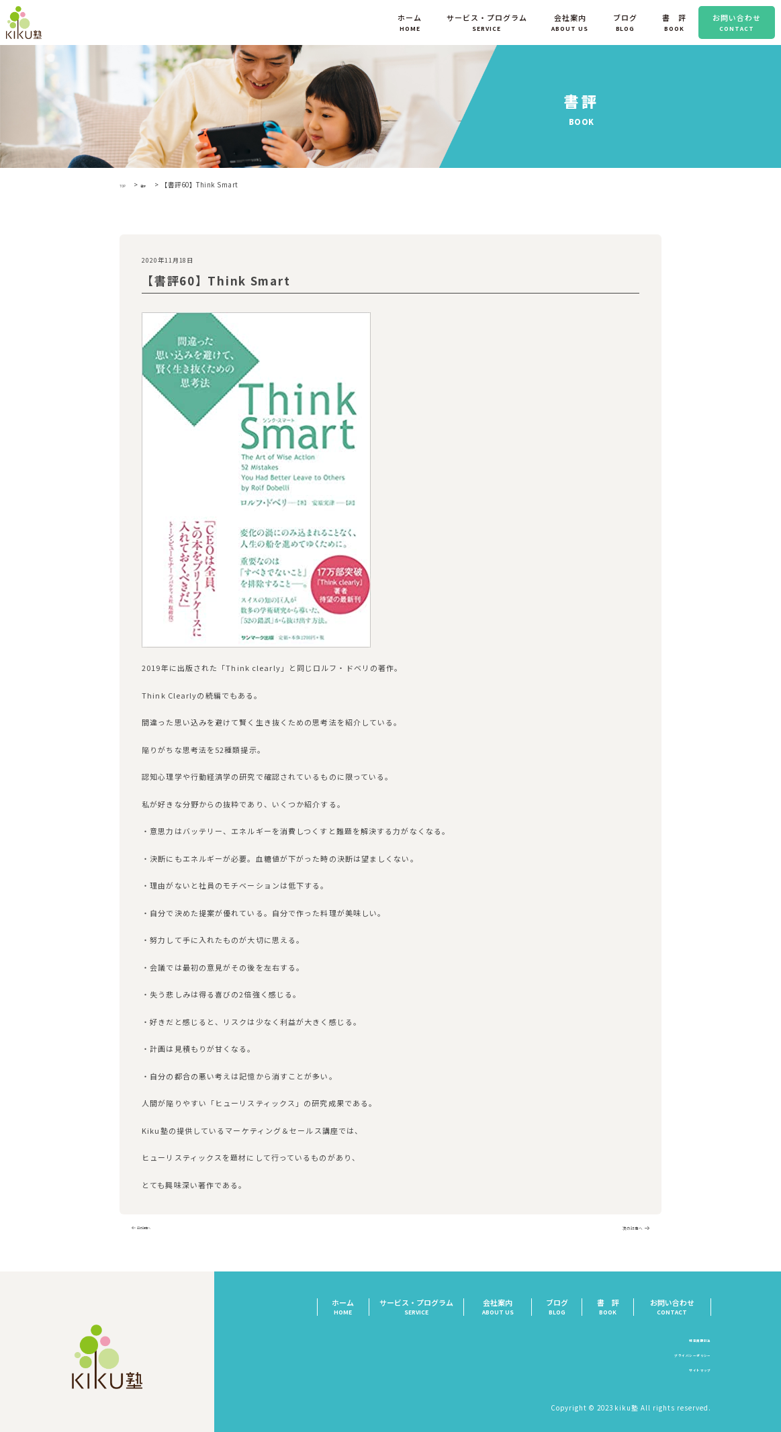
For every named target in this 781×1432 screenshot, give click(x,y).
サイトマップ (689, 1374)
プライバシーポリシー (674, 1358)
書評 (155, 184)
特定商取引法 (689, 1343)
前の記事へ (160, 1229)
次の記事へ (620, 1229)
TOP (126, 184)
